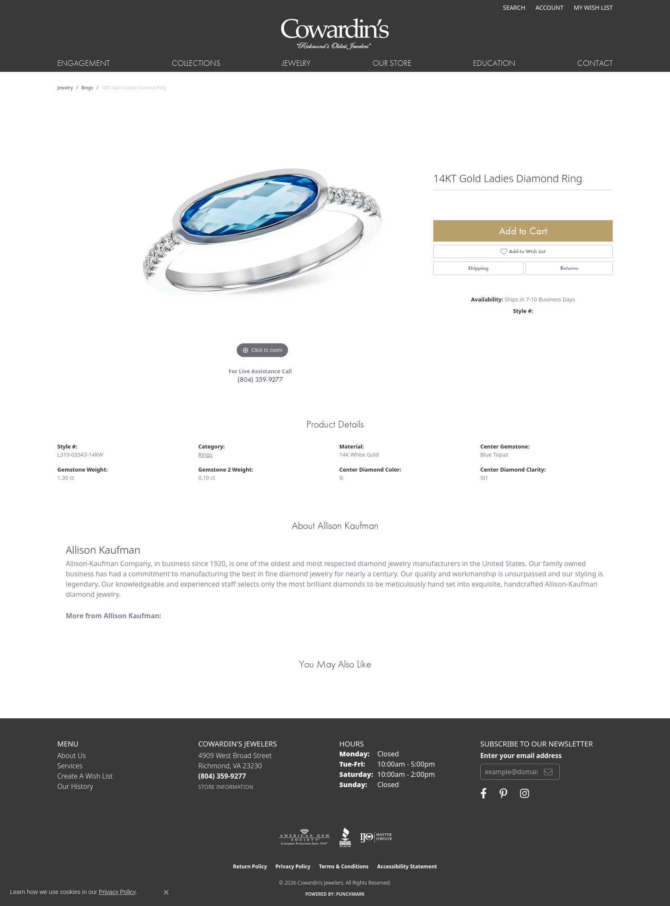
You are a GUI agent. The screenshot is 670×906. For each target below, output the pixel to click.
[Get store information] (225, 787)
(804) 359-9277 (260, 379)
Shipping (478, 268)
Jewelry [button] (296, 63)
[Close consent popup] (166, 892)
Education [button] (494, 63)
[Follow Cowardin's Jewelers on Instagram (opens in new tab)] (524, 793)
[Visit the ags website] (304, 837)
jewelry (65, 88)
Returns (569, 268)
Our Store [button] (392, 63)
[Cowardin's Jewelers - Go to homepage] (335, 34)
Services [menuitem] (69, 765)
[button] (513, 7)
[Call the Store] (222, 776)
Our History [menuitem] (75, 786)
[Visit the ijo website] (376, 837)
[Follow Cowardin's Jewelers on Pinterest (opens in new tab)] (503, 793)
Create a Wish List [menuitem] (85, 776)
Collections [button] (196, 63)
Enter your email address (520, 755)
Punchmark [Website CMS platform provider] (350, 894)
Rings (87, 88)
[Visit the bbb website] (345, 837)
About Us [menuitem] (71, 755)
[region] (262, 232)
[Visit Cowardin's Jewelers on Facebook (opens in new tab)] (483, 793)
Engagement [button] (83, 63)
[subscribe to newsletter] (548, 771)
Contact (595, 63)
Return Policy (250, 866)
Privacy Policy (293, 866)
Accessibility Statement (407, 866)
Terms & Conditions (344, 866)
